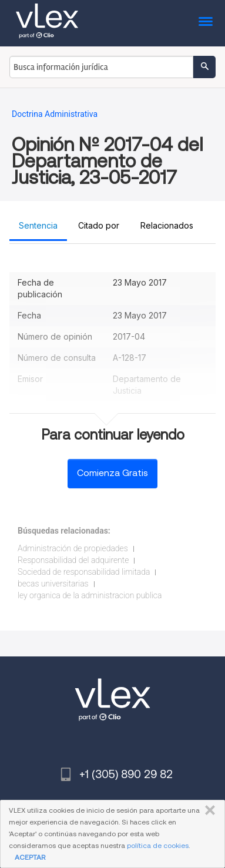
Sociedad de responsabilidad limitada (84, 572)
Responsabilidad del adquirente (73, 560)
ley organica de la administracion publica (90, 595)
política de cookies (158, 845)
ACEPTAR (30, 857)
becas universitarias (53, 583)
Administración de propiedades (73, 548)
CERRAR (208, 810)
